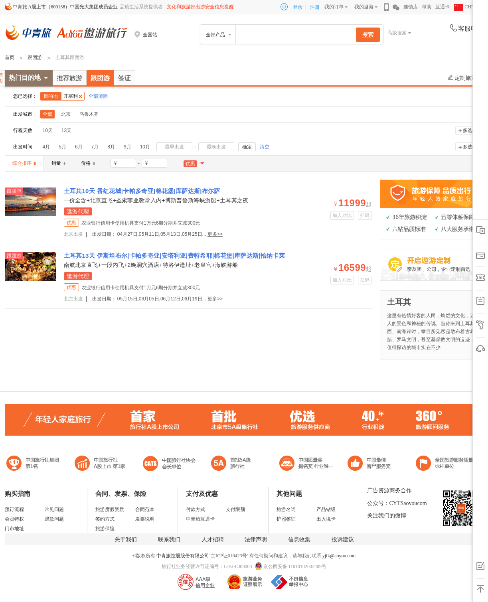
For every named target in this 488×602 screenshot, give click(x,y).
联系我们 (169, 540)
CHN (464, 7)
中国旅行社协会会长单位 (169, 464)
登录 (297, 7)
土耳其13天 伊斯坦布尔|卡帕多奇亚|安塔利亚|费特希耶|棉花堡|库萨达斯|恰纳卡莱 (174, 255)
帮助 (426, 7)
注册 (315, 7)
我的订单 (334, 7)
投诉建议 (343, 540)
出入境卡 (326, 519)
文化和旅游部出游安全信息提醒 (200, 7)
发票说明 (144, 519)
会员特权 (14, 519)
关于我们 (126, 540)
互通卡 (442, 7)
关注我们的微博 (386, 516)
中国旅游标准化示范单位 (371, 464)
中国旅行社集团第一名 (34, 464)
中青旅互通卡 (200, 519)
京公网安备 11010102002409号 (295, 566)
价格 (88, 163)
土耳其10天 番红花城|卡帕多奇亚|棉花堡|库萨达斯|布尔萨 (142, 191)
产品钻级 (326, 509)
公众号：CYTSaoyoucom (397, 503)
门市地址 (14, 528)
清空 (264, 147)
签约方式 (105, 519)
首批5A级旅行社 (100, 464)
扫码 (365, 215)
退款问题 (54, 519)
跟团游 (35, 57)
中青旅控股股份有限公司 (182, 556)
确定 (247, 147)
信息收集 (299, 540)
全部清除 (98, 96)
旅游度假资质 (109, 509)
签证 (124, 78)
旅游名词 (286, 509)
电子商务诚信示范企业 (234, 464)
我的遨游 (363, 7)
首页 (9, 57)
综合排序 (24, 163)
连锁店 (410, 7)
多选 (467, 130)
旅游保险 (105, 528)
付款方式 (195, 509)
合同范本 (144, 509)
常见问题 (54, 509)
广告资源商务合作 (389, 490)
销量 (58, 163)
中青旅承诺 (444, 464)
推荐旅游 (69, 78)
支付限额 (235, 509)
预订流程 (14, 509)
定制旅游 (462, 78)
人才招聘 (213, 540)
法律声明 (256, 540)
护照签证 (286, 519)
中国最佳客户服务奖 (307, 464)
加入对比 (342, 215)
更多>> (215, 234)
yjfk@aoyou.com (339, 556)
